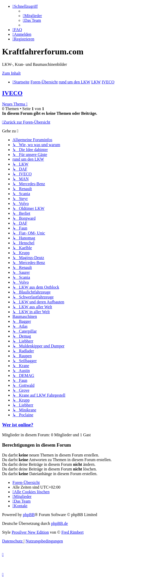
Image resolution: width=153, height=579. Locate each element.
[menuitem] (32, 15)
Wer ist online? (17, 424)
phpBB (29, 514)
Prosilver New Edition (30, 532)
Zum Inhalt (11, 73)
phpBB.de (59, 523)
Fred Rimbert (72, 532)
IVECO (12, 93)
